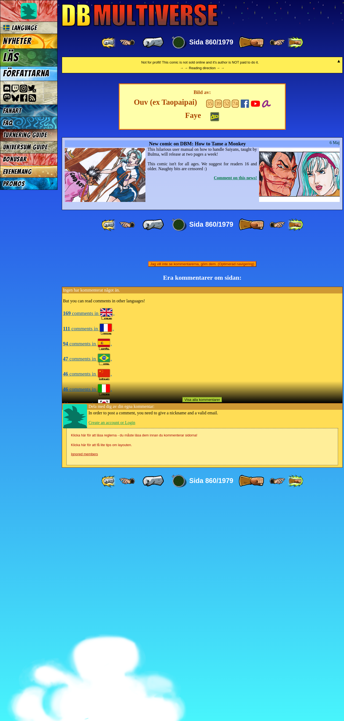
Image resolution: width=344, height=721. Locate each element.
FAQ (8, 123)
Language (20, 27)
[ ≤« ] (127, 42)
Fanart (12, 110)
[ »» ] (295, 42)
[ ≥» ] (277, 42)
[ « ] (153, 42)
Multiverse (140, 15)
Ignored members (84, 679)
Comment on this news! (235, 403)
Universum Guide (25, 147)
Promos (14, 183)
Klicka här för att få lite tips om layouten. (101, 670)
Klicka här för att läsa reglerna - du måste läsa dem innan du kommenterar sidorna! (134, 660)
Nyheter (17, 41)
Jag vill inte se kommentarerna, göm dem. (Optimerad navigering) (202, 489)
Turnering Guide (25, 135)
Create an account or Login (111, 647)
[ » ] (251, 42)
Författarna (26, 73)
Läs (11, 57)
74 (235, 328)
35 (209, 328)
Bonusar (15, 159)
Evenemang (17, 171)
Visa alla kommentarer (202, 625)
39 (218, 328)
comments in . (88, 538)
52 (226, 328)
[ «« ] (109, 42)
